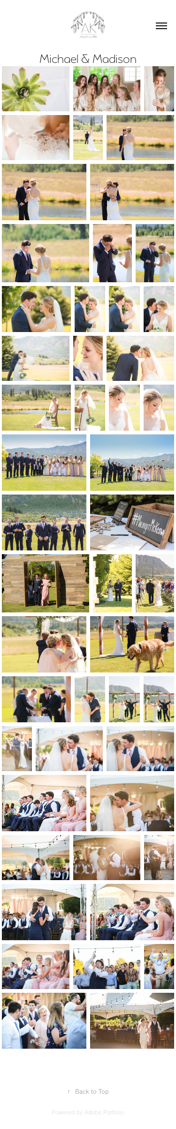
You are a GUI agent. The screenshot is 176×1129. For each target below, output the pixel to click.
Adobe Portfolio (104, 1112)
